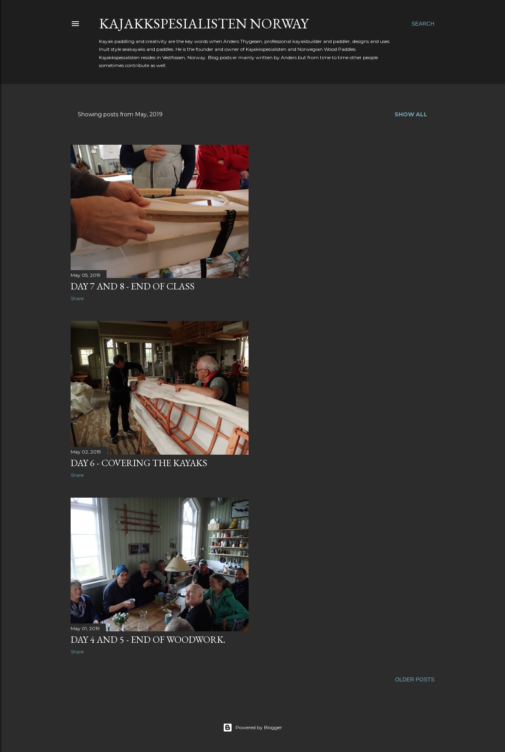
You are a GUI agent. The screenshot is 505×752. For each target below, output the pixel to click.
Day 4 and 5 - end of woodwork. (148, 639)
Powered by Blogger (252, 727)
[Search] (422, 23)
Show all (411, 114)
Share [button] (77, 298)
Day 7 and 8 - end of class (133, 286)
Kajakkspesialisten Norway (204, 23)
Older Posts (414, 679)
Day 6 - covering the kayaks (139, 463)
